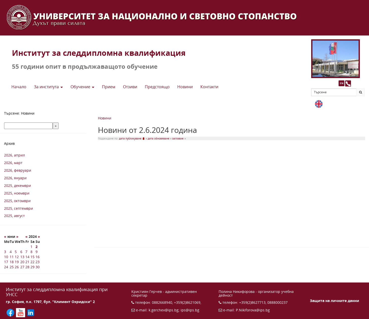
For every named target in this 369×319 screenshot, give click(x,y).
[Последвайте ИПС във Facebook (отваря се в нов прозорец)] (11, 312)
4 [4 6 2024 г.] (11, 251)
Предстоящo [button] (157, 87)
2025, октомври (17, 200)
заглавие (178, 138)
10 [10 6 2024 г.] (6, 256)
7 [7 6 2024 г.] (26, 251)
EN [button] (341, 83)
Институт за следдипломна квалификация (99, 53)
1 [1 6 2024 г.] (31, 246)
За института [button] (48, 87)
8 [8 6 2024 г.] (31, 251)
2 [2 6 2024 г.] (37, 246)
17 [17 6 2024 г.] (6, 261)
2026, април (14, 155)
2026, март (13, 162)
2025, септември (18, 208)
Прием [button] (108, 87)
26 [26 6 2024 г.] (17, 266)
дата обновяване (159, 138)
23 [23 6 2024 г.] (38, 261)
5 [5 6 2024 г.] (16, 251)
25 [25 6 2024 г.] (12, 266)
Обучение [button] (82, 87)
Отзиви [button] (130, 87)
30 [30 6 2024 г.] (38, 266)
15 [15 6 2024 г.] (32, 256)
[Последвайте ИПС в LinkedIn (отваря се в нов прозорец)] (30, 312)
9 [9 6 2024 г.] (37, 251)
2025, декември (17, 185)
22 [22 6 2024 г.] (32, 261)
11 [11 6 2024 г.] (12, 256)
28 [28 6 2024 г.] (27, 266)
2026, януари (15, 177)
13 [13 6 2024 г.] (22, 256)
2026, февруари (17, 170)
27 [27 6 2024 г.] (22, 266)
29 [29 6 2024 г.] (32, 266)
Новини (104, 118)
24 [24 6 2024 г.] (6, 266)
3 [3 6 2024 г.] (5, 251)
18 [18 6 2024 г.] (12, 261)
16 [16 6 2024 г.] (38, 256)
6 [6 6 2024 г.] (21, 251)
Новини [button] (185, 87)
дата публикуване (132, 138)
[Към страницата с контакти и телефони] (348, 83)
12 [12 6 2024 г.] (17, 256)
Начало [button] (18, 87)
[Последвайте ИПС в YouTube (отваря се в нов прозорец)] (21, 312)
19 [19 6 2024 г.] (17, 261)
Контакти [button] (209, 87)
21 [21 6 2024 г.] (27, 261)
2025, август (14, 215)
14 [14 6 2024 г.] (27, 256)
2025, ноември (16, 193)
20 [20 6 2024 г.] (22, 261)
